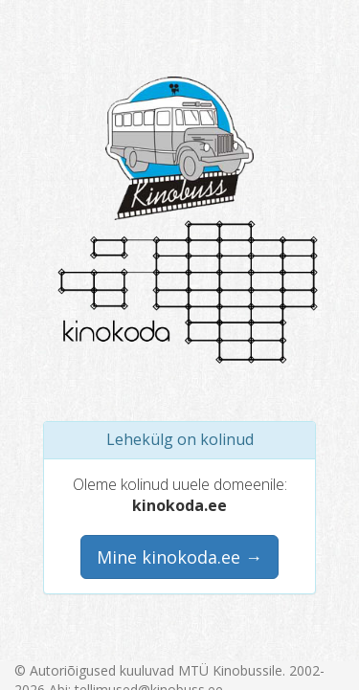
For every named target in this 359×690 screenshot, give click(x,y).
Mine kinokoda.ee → (179, 556)
